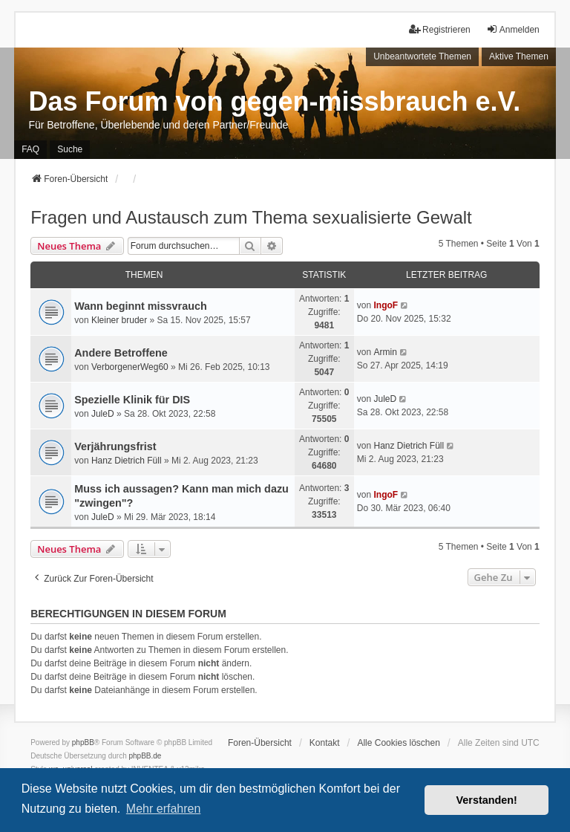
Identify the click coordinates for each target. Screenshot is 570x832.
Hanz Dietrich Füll (126, 460)
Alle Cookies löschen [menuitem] (398, 743)
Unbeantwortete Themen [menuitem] (422, 56)
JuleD (102, 414)
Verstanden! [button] (486, 800)
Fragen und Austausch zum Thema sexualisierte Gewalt (251, 217)
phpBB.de (145, 756)
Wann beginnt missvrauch (140, 306)
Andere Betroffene (121, 353)
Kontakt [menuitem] (324, 743)
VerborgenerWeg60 (129, 367)
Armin (384, 352)
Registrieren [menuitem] (440, 29)
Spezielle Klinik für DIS (132, 400)
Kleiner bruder (119, 320)
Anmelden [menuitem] (513, 29)
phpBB (83, 742)
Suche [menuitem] (69, 149)
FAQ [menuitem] (30, 149)
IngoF (385, 305)
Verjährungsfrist (115, 446)
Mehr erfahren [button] (163, 808)
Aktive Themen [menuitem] (518, 56)
